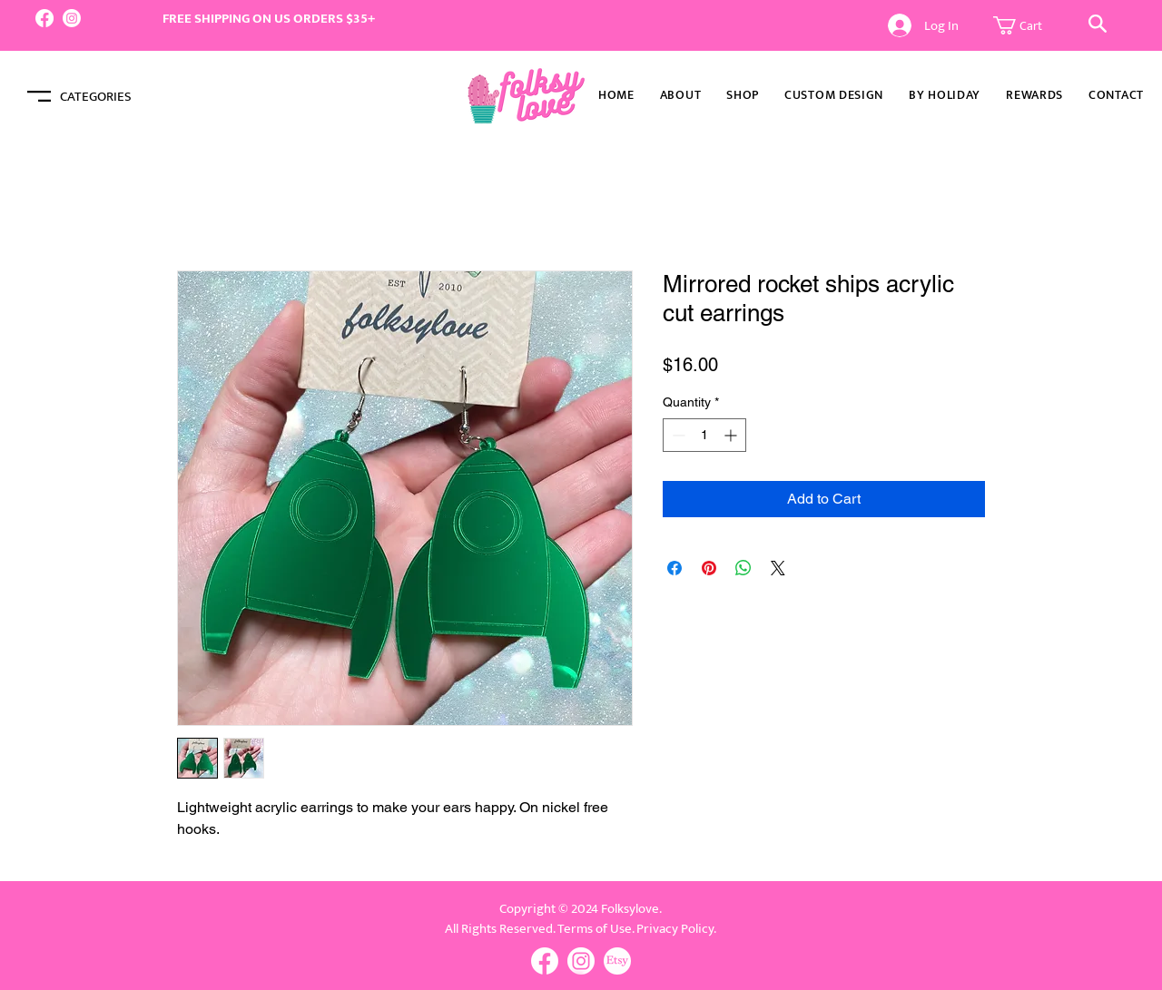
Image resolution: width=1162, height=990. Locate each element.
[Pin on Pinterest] (709, 568)
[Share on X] (778, 568)
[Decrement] (676, 435)
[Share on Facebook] (674, 568)
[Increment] (732, 435)
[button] (1027, 25)
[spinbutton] (704, 435)
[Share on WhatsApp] (743, 568)
